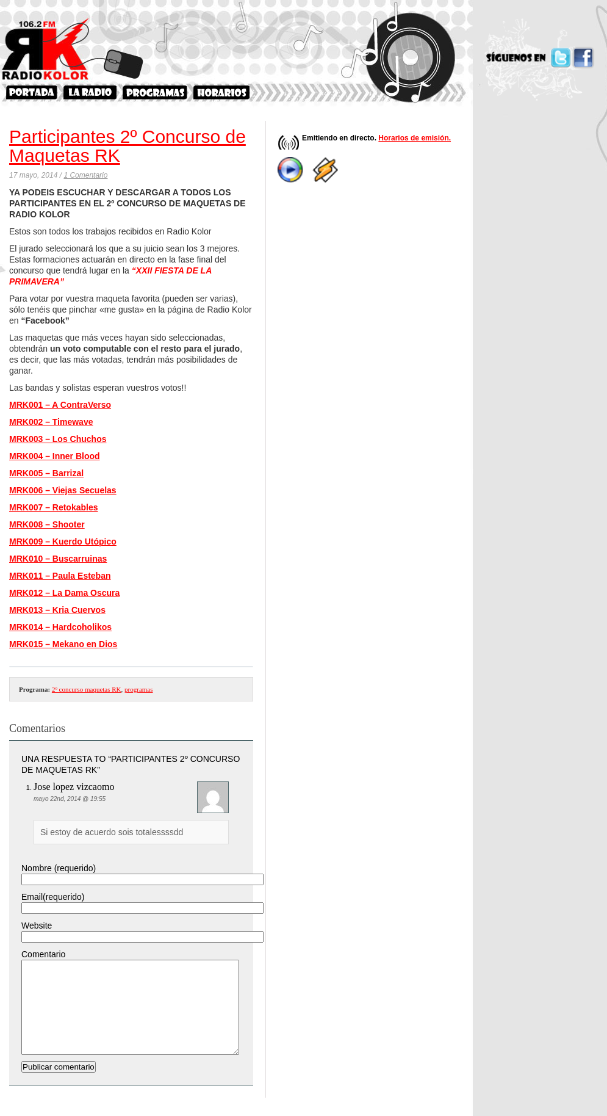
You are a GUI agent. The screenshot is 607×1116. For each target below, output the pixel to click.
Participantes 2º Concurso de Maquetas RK (127, 145)
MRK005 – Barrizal (46, 473)
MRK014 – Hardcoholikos (60, 627)
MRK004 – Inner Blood (54, 456)
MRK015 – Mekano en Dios (63, 644)
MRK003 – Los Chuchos (57, 439)
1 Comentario (85, 175)
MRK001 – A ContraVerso (60, 405)
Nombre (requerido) (58, 868)
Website (36, 925)
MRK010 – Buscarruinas (58, 558)
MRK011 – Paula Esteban (60, 576)
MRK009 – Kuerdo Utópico (63, 541)
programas (138, 689)
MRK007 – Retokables (53, 507)
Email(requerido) (52, 897)
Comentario (43, 954)
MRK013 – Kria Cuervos (57, 610)
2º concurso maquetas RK (86, 689)
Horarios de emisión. (414, 138)
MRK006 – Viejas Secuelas (63, 490)
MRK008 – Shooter (47, 524)
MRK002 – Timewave (51, 422)
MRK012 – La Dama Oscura (64, 593)
